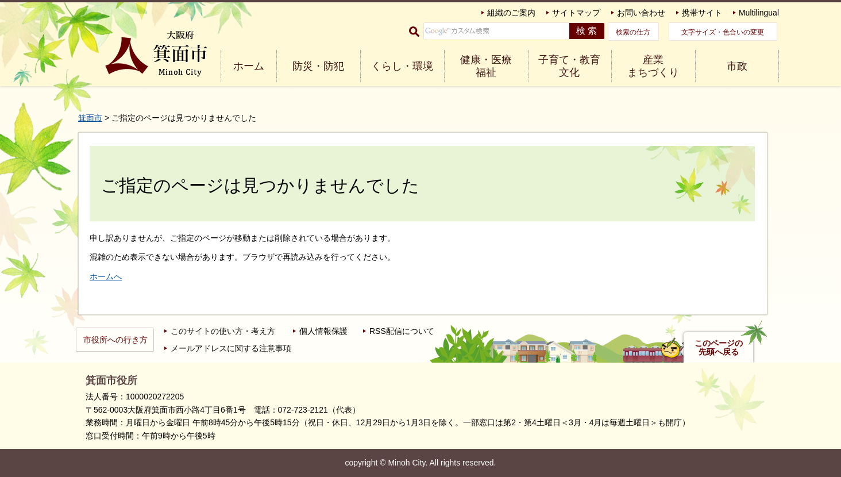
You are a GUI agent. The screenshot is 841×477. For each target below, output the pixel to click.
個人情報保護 (323, 331)
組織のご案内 (511, 12)
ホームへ (106, 276)
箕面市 (90, 117)
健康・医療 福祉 (486, 66)
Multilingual (759, 12)
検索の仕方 (633, 32)
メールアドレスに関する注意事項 (231, 348)
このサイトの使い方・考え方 (223, 331)
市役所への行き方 (115, 339)
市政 (737, 66)
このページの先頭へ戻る (719, 347)
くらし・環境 (402, 66)
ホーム (248, 66)
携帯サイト (702, 12)
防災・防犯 (318, 66)
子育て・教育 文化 (569, 66)
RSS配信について (401, 331)
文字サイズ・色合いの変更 (722, 32)
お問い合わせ (641, 12)
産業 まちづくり (653, 66)
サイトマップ (576, 12)
